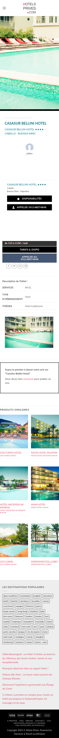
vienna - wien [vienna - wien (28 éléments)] (41, 642)
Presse (29, 721)
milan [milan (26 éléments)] (5, 626)
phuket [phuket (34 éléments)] (50, 626)
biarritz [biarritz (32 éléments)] (14, 601)
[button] (4, 8)
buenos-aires (25, 118)
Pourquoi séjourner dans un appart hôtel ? (25, 668)
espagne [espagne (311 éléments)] (19, 606)
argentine (10, 118)
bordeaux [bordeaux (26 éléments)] (24, 601)
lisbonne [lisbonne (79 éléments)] (19, 616)
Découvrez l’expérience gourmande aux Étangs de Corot (28, 686)
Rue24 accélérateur (35, 733)
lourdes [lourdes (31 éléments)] (38, 616)
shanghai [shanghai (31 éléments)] (39, 637)
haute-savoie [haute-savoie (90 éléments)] (9, 611)
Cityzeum (18, 733)
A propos (12, 721)
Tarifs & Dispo (29, 249)
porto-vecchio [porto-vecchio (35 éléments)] (9, 632)
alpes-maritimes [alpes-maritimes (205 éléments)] (10, 596)
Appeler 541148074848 (29, 207)
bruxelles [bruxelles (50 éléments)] (36, 601)
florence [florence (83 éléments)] (29, 606)
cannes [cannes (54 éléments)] (46, 601)
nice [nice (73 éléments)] (35, 626)
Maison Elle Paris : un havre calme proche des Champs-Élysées (27, 676)
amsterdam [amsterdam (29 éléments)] (25, 596)
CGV (49, 721)
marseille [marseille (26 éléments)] (40, 621)
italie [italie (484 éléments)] (42, 611)
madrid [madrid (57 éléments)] (6, 621)
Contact (40, 721)
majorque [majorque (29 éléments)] (16, 621)
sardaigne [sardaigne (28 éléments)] (20, 637)
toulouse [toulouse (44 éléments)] (19, 642)
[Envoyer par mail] (20, 266)
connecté (28, 378)
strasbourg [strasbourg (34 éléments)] (8, 642)
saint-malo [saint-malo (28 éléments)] (8, 637)
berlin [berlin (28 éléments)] (5, 601)
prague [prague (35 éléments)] (22, 632)
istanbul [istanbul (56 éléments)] (33, 611)
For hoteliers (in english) (29, 725)
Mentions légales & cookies (29, 723)
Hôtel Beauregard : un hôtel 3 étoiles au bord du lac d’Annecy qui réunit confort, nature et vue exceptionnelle (28, 658)
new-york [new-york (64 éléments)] (26, 626)
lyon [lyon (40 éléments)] (47, 616)
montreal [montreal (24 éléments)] (15, 626)
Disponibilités (29, 198)
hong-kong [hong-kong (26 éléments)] (22, 611)
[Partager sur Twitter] (14, 266)
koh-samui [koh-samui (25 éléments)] (7, 616)
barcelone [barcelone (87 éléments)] (48, 596)
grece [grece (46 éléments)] (38, 606)
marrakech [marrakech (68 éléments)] (28, 621)
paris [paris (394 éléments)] (42, 626)
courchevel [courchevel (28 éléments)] (8, 606)
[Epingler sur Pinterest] (25, 266)
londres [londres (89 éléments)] (29, 616)
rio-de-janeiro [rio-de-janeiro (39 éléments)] (34, 632)
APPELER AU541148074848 (30, 258)
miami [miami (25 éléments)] (49, 621)
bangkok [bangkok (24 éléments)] (36, 596)
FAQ (22, 721)
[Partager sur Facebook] (8, 266)
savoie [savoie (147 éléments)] (29, 637)
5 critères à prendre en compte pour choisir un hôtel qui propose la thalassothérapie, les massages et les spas (27, 698)
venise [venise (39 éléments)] (29, 642)
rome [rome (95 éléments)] (45, 632)
